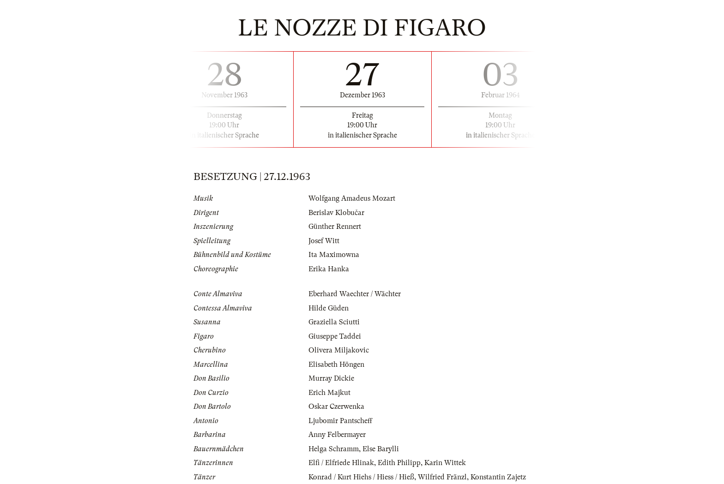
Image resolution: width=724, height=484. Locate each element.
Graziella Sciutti (334, 322)
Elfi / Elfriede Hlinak (341, 463)
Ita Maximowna (333, 255)
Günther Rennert (334, 226)
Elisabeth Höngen (336, 364)
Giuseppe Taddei (334, 336)
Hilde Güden (328, 308)
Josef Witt (323, 241)
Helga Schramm (333, 449)
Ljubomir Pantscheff (340, 421)
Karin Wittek (445, 463)
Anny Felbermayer (337, 434)
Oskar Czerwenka (336, 406)
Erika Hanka (328, 269)
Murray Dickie (331, 378)
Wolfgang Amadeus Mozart (351, 198)
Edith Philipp (399, 463)
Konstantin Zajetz (498, 477)
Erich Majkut (329, 392)
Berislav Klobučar (336, 213)
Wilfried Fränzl (442, 477)
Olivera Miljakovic (338, 350)
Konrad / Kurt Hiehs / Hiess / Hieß (361, 477)
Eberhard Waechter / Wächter (354, 294)
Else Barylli (380, 449)
